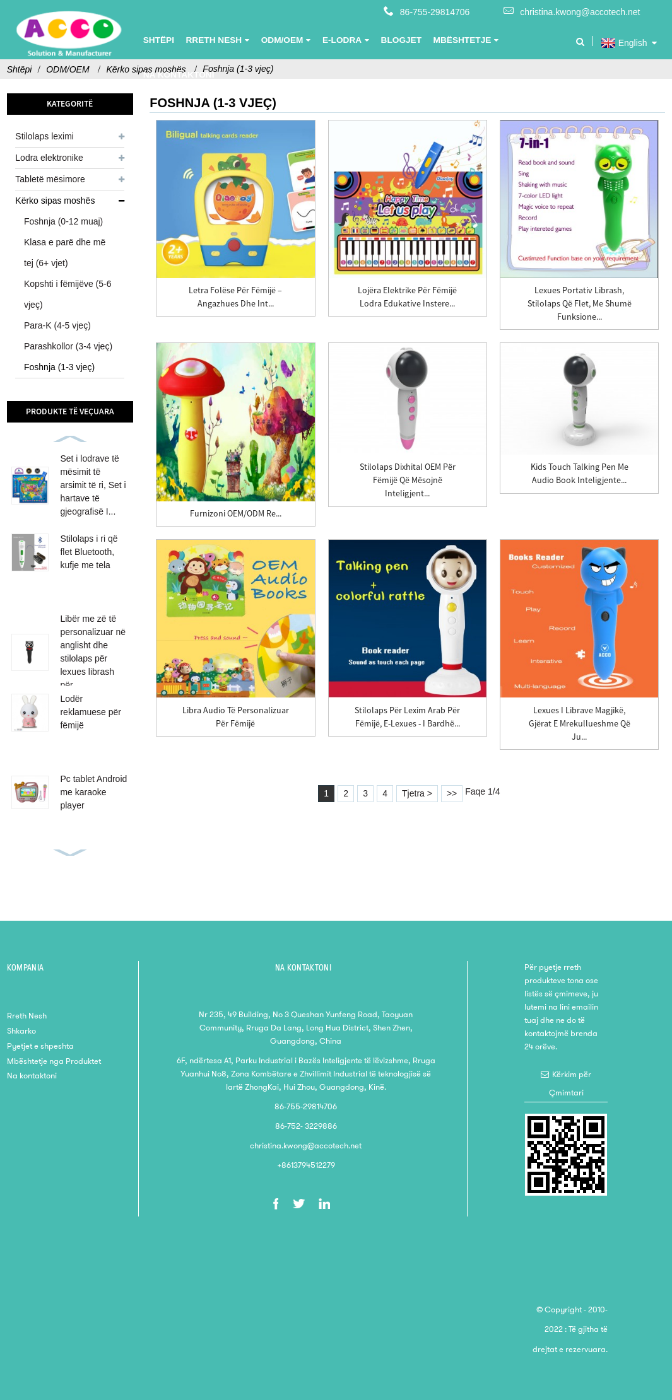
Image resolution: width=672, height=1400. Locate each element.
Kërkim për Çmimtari (570, 1083)
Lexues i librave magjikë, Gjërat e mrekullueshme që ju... (579, 723)
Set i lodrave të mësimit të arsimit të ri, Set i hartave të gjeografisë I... (93, 484)
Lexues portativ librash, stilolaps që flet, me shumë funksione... (580, 303)
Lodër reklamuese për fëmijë (90, 712)
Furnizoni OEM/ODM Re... (235, 513)
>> (452, 793)
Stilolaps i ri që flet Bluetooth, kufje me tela (88, 552)
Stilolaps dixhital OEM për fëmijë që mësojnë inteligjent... (408, 480)
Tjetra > (417, 793)
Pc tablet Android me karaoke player (93, 792)
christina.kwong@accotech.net (580, 12)
